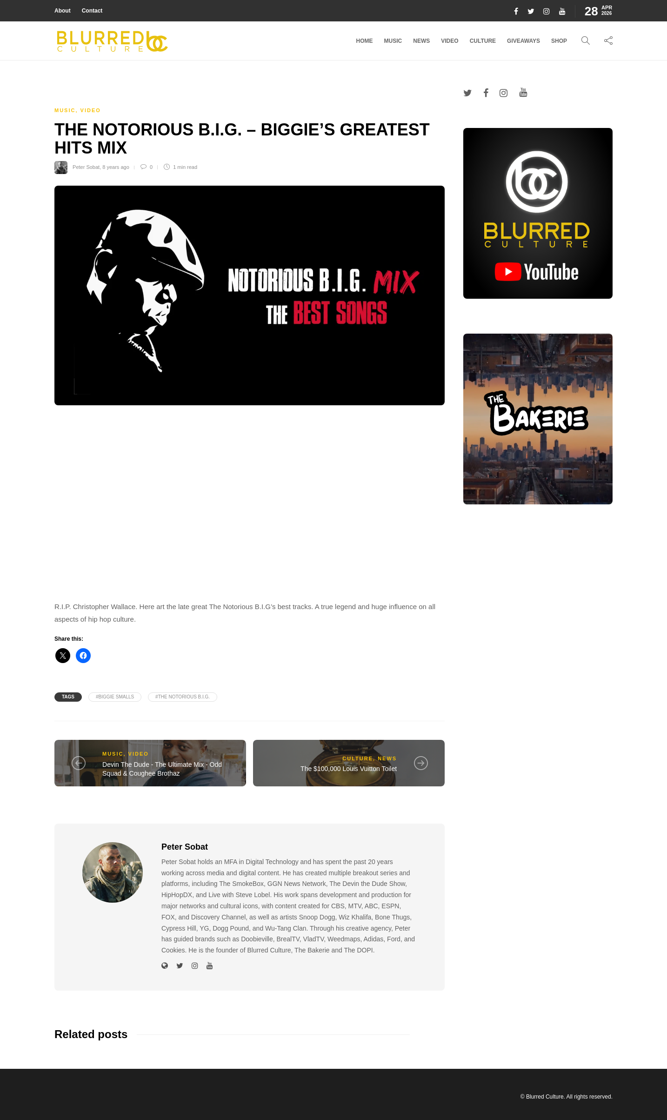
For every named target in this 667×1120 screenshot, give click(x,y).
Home (364, 41)
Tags (68, 696)
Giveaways (523, 41)
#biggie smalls (115, 696)
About (62, 10)
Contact (92, 10)
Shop (559, 41)
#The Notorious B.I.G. (182, 696)
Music (393, 41)
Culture (483, 41)
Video (449, 41)
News (421, 41)
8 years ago (115, 167)
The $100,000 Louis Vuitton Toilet (348, 768)
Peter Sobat (86, 167)
